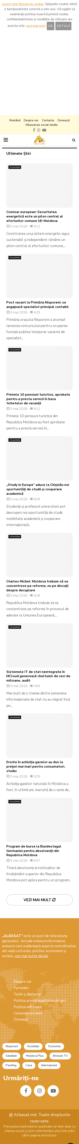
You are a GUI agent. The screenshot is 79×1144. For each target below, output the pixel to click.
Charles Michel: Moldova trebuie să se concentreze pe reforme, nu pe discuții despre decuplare (37, 586)
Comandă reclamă (28, 1013)
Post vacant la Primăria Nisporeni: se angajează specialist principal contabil (37, 304)
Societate (33, 1046)
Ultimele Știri (18, 153)
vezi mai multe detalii (31, 956)
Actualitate (14, 167)
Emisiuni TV (60, 1056)
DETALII (63, 26)
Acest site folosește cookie (22, 4)
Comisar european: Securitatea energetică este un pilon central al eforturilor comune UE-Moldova (34, 216)
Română (14, 120)
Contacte (48, 120)
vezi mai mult (36, 25)
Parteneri (21, 987)
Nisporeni (12, 1046)
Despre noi (31, 120)
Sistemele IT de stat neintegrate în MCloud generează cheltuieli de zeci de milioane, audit (38, 676)
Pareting (11, 1065)
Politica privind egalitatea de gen (40, 1000)
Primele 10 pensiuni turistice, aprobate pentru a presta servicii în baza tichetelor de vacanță (38, 399)
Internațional (49, 1065)
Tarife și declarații (27, 994)
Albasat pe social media (41, 125)
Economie (54, 1046)
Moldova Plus (35, 1056)
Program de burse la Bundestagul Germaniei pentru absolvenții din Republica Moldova (33, 851)
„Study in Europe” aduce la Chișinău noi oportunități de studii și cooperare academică (37, 489)
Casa (29, 1065)
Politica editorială (28, 1007)
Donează (64, 120)
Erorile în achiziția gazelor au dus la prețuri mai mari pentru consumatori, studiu (35, 766)
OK (50, 26)
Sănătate (11, 1056)
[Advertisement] (39, 73)
